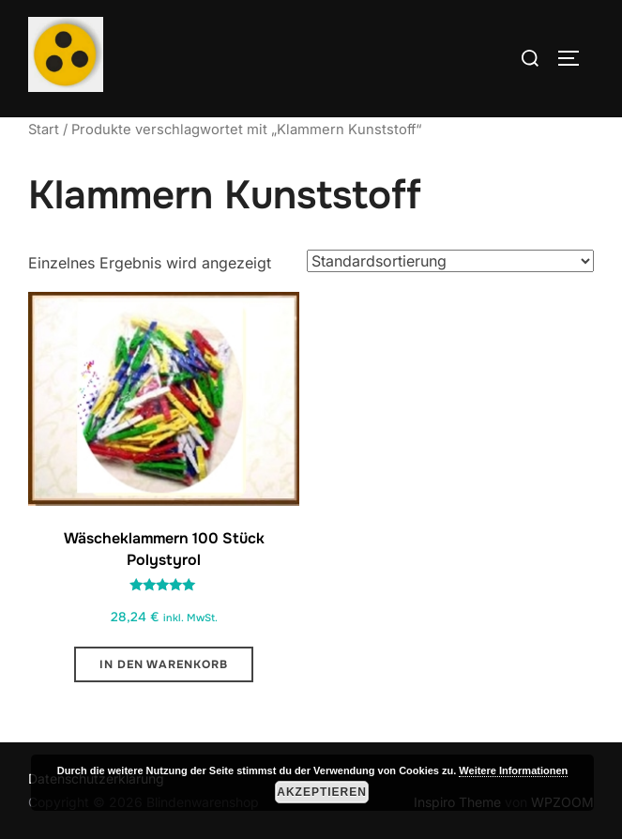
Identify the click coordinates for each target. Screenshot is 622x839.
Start (43, 129)
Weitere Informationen (513, 770)
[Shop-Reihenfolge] (450, 261)
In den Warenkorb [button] (163, 664)
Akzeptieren (322, 792)
